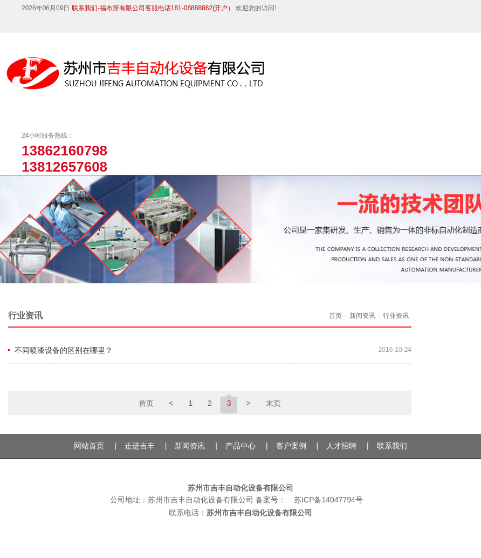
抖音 (12, 25)
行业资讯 (396, 315)
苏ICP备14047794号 (328, 499)
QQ (74, 25)
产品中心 (240, 445)
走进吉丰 (140, 445)
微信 (32, 25)
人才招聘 (341, 445)
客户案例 (291, 445)
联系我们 (392, 445)
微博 (53, 25)
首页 (335, 315)
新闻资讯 (362, 315)
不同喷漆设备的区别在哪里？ (64, 350)
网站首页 (89, 445)
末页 (273, 403)
